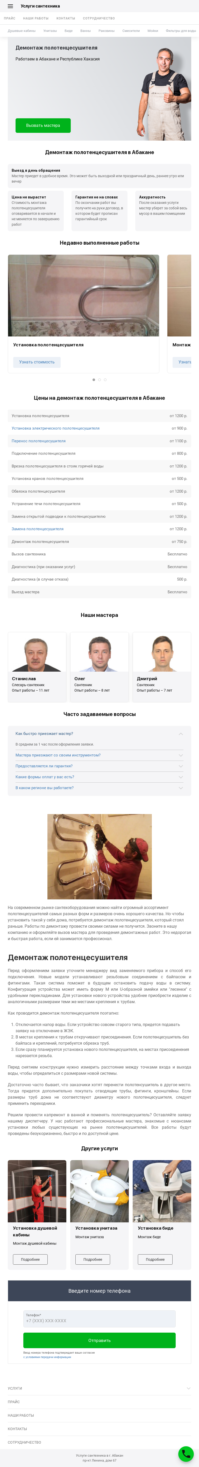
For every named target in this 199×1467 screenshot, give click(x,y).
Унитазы (50, 31)
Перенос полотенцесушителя (39, 441)
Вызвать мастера (43, 125)
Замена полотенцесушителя (37, 529)
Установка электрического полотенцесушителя (56, 428)
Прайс (10, 18)
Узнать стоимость (37, 362)
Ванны (85, 31)
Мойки (152, 31)
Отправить (99, 1340)
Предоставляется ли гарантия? (44, 766)
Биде (69, 31)
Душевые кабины (21, 31)
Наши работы (36, 18)
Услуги (15, 1388)
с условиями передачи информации (47, 1357)
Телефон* (33, 1315)
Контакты (65, 18)
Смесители (131, 31)
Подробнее (30, 1259)
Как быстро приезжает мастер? (44, 733)
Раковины (106, 31)
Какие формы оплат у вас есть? (45, 777)
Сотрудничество (99, 18)
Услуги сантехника (40, 6)
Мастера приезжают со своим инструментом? (58, 755)
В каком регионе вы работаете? (45, 788)
